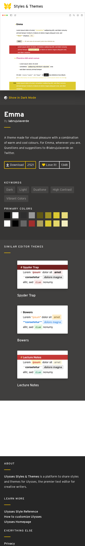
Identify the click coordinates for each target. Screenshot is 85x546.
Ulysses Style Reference (21, 511)
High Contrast (62, 189)
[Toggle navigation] (77, 6)
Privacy (9, 543)
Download (15, 165)
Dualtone (39, 189)
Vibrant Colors (16, 198)
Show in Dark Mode (20, 97)
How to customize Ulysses (22, 517)
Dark (9, 189)
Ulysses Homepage (17, 522)
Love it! (49, 165)
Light (23, 189)
